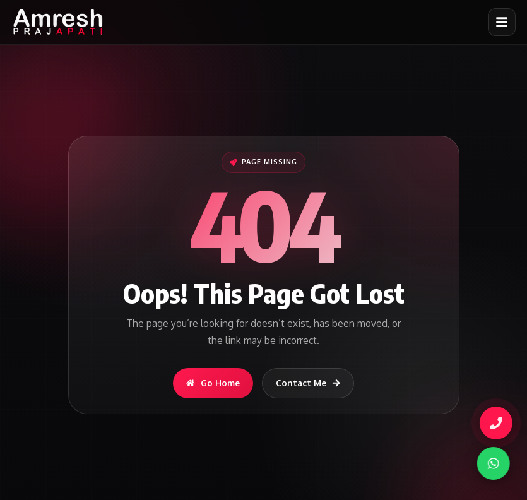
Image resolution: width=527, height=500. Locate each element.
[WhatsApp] (491, 463)
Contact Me (308, 383)
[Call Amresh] (494, 423)
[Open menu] (502, 22)
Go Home (213, 383)
